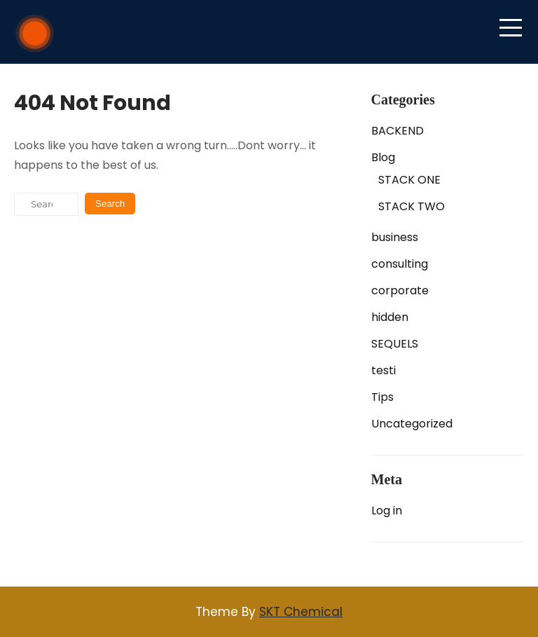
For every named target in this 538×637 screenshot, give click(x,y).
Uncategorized (412, 424)
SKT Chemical (301, 611)
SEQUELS (394, 344)
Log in (386, 510)
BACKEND (397, 131)
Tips (382, 397)
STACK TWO (411, 206)
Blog (383, 157)
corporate (400, 290)
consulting (399, 264)
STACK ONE (409, 180)
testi (383, 370)
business (394, 237)
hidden (389, 317)
